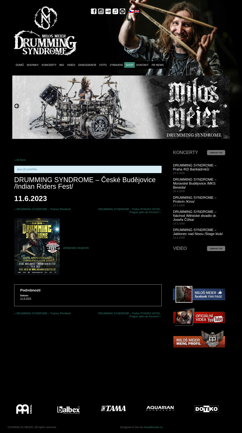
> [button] (225, 106)
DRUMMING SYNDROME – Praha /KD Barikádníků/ (194, 167)
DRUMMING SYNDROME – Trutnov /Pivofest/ (42, 209)
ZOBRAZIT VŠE (216, 153)
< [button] (17, 106)
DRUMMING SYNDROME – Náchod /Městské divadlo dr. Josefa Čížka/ (195, 216)
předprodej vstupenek (76, 247)
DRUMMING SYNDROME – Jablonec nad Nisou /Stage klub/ (198, 232)
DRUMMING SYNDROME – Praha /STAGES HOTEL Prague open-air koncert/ (129, 211)
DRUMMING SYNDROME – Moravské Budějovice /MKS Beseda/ (194, 183)
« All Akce (20, 159)
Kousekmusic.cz (153, 427)
